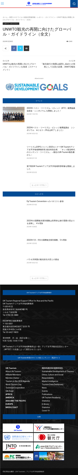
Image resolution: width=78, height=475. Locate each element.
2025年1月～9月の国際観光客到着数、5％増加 (47, 240)
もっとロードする (39, 185)
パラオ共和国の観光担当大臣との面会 (43, 259)
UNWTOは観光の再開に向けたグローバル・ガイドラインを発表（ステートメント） (20, 67)
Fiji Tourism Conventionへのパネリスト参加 (45, 201)
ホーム (5, 17)
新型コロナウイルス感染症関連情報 (22, 17)
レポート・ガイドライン (46, 17)
